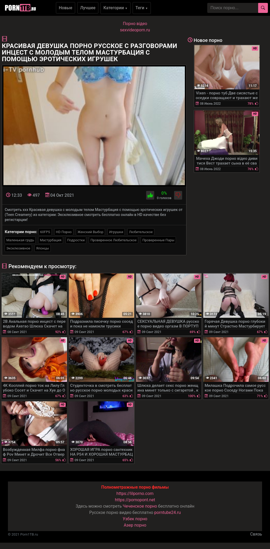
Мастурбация (50, 240)
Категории (115, 7)
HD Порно (64, 232)
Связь (256, 534)
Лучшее (87, 7)
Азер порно (135, 525)
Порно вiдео (135, 23)
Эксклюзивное (18, 248)
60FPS (45, 232)
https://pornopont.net (135, 499)
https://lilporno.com (135, 493)
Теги (142, 7)
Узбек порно (135, 518)
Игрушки (116, 232)
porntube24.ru (167, 512)
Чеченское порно (140, 506)
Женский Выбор (90, 232)
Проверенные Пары (158, 240)
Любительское (141, 232)
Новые (65, 7)
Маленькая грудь (20, 240)
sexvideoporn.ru (135, 29)
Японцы (42, 248)
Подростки (76, 240)
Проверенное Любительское (113, 240)
